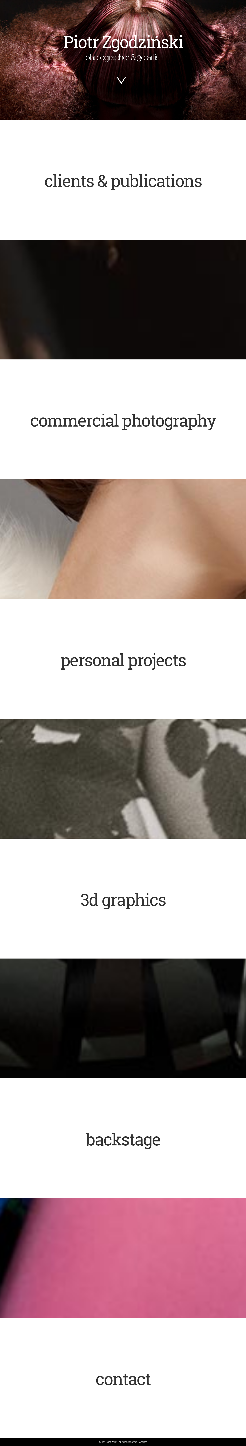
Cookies (143, 1442)
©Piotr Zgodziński (108, 1442)
